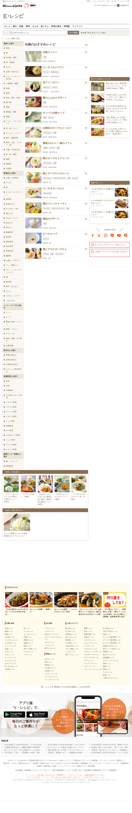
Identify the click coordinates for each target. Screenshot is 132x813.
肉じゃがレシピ (71, 637)
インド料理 (10, 440)
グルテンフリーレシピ (111, 660)
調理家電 (9, 466)
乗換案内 (124, 763)
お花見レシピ (49, 671)
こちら (93, 780)
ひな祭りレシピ (50, 668)
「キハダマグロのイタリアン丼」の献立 (78, 496)
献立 (15, 26)
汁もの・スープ (12, 218)
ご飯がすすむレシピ (110, 678)
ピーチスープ (50, 234)
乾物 (8, 88)
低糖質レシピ (108, 652)
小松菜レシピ (9, 669)
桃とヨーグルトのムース (56, 173)
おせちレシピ (49, 659)
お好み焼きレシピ (71, 646)
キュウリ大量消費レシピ (112, 643)
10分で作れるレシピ (110, 631)
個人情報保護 (58, 770)
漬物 (8, 107)
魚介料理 (9, 246)
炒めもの (9, 223)
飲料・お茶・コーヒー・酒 (14, 144)
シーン (8, 312)
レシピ (107, 763)
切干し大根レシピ (30, 649)
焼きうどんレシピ (71, 655)
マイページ (77, 26)
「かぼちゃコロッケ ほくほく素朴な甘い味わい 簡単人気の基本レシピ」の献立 (45, 499)
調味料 (8, 164)
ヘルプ (68, 770)
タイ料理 (9, 431)
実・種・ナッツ (12, 128)
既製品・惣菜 (11, 112)
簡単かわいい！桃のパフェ (57, 143)
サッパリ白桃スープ (53, 113)
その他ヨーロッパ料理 (14, 396)
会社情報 (18, 770)
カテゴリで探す (100, 33)
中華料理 (9, 390)
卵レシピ (27, 628)
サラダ (8, 183)
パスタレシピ (89, 646)
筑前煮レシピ (70, 640)
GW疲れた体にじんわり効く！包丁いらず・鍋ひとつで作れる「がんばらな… (116, 97)
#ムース (75, 178)
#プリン (46, 72)
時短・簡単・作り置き (14, 339)
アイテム (103, 760)
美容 (54, 766)
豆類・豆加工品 (12, 72)
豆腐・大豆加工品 (13, 150)
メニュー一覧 (124, 1)
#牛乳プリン (55, 72)
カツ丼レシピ (70, 631)
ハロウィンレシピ (50, 674)
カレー (8, 291)
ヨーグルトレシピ (30, 634)
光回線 (35, 763)
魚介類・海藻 (11, 58)
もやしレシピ (9, 655)
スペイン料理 (11, 412)
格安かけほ (44, 763)
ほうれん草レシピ (11, 666)
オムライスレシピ (90, 643)
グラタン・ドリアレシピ (93, 652)
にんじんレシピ (10, 660)
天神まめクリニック (81, 760)
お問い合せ (77, 770)
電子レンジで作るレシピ (112, 649)
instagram (106, 235)
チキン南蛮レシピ (71, 649)
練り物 (8, 102)
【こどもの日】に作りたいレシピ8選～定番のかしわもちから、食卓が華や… (117, 131)
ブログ (112, 760)
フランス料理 (11, 407)
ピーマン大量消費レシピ (112, 640)
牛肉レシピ (9, 628)
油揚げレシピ (28, 643)
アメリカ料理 (11, 445)
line (112, 235)
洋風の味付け (11, 360)
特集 (21, 26)
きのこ (8, 67)
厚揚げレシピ (28, 640)
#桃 (45, 57)
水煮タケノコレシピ (51, 634)
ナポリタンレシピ (90, 649)
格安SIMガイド (25, 763)
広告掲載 (87, 770)
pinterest (126, 235)
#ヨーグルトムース (59, 178)
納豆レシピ (28, 646)
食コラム (45, 26)
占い (108, 1)
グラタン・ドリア (13, 296)
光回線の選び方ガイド (38, 760)
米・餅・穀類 (11, 154)
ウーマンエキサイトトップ (104, 5)
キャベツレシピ (10, 646)
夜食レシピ (107, 675)
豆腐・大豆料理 (12, 178)
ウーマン (98, 763)
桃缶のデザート (51, 218)
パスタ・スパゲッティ (14, 193)
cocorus (66, 763)
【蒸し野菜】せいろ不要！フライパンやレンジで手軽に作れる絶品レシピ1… (116, 119)
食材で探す (87, 33)
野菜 (8, 48)
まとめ (35, 26)
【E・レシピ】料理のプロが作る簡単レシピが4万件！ (66, 687)
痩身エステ (81, 766)
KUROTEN (22, 760)
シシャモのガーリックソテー (102, 201)
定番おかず (10, 204)
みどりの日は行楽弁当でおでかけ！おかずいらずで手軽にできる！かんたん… (116, 108)
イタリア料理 (11, 402)
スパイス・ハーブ (13, 133)
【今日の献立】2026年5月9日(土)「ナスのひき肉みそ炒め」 (26, 745)
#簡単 (45, 148)
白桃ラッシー (50, 52)
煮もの (8, 227)
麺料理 (8, 256)
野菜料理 (9, 251)
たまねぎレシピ (10, 643)
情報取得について (100, 770)
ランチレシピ (108, 672)
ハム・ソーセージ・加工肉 (14, 77)
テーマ (8, 317)
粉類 (8, 93)
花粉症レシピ (49, 665)
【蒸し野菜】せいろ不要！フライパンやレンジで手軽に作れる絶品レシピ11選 (77, 750)
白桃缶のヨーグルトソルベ (57, 128)
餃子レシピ (88, 631)
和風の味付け (11, 355)
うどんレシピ (70, 652)
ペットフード (64, 766)
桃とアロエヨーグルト (55, 249)
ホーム (7, 26)
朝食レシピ (107, 669)
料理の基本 (56, 26)
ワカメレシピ (28, 652)
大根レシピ (9, 649)
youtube (119, 235)
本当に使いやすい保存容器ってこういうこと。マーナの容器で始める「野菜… (116, 85)
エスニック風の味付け (14, 370)
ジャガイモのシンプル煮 (100, 190)
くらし (94, 1)
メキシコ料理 (11, 449)
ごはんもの (10, 301)
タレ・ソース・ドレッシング (14, 271)
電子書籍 (91, 766)
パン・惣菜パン (12, 265)
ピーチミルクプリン (53, 67)
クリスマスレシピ (50, 677)
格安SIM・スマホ (10, 763)
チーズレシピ (28, 631)
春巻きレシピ (89, 637)
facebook (93, 235)
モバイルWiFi (56, 763)
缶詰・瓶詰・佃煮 (13, 98)
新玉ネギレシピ (50, 648)
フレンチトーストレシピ (93, 669)
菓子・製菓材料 (12, 138)
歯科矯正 (47, 766)
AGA (73, 766)
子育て (88, 1)
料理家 (67, 26)
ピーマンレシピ (10, 657)
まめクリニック (65, 760)
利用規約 (27, 770)
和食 (8, 381)
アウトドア (10, 334)
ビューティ (101, 1)
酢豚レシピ (88, 628)
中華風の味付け (12, 364)
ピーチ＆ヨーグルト (53, 188)
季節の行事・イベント (14, 323)
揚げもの (9, 213)
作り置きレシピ (108, 628)
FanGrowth (53, 760)
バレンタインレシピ (51, 679)
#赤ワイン (47, 87)
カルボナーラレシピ (91, 655)
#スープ (51, 117)
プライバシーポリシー (42, 770)
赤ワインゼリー (51, 82)
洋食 (8, 386)
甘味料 (8, 169)
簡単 (28, 26)
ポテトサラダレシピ (91, 657)
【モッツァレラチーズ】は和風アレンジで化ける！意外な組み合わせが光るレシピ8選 (36, 750)
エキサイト (124, 5)
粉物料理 (9, 232)
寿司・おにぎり (12, 286)
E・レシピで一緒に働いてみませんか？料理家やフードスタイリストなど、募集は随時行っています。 (66, 775)
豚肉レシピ (9, 631)
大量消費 (9, 346)
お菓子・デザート (13, 260)
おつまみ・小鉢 (12, 209)
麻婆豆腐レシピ (89, 634)
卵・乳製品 (10, 62)
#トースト (47, 208)
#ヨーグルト (47, 132)
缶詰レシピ (107, 634)
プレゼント (115, 1)
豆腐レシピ (28, 637)
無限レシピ (107, 666)
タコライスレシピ (90, 663)
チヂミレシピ (89, 660)
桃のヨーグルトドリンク (56, 158)
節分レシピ (48, 662)
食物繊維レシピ (108, 657)
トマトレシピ (49, 645)
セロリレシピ (49, 642)
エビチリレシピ (89, 640)
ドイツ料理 (10, 421)
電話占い (120, 760)
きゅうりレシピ (10, 663)
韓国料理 (9, 426)
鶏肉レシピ (9, 634)
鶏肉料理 (9, 242)
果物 (8, 117)
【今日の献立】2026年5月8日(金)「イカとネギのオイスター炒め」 (73, 745)
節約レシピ (107, 663)
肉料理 (8, 237)
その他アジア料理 (13, 435)
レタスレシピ (49, 631)
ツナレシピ (28, 655)
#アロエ (46, 254)
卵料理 (8, 199)
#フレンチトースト (58, 208)
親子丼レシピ (70, 628)
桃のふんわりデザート (55, 97)
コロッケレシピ (89, 666)
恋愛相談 (84, 763)
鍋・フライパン (12, 461)
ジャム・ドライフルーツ (14, 122)
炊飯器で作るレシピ (110, 646)
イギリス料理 (11, 416)
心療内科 (94, 760)
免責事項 (112, 770)
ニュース (115, 763)
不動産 (39, 766)
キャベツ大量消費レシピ (112, 637)
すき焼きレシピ (71, 643)
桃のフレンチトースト (55, 203)
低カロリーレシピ (109, 655)
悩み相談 (74, 763)
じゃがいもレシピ (11, 640)
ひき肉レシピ (9, 637)
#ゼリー (55, 87)
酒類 (8, 159)
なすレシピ (9, 652)
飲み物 (8, 282)
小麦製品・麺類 (12, 83)
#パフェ (52, 148)
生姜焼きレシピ (71, 634)
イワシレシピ (49, 628)
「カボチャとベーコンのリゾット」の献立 (61, 496)
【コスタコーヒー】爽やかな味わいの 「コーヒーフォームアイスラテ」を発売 (77, 747)
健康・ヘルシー (12, 329)
